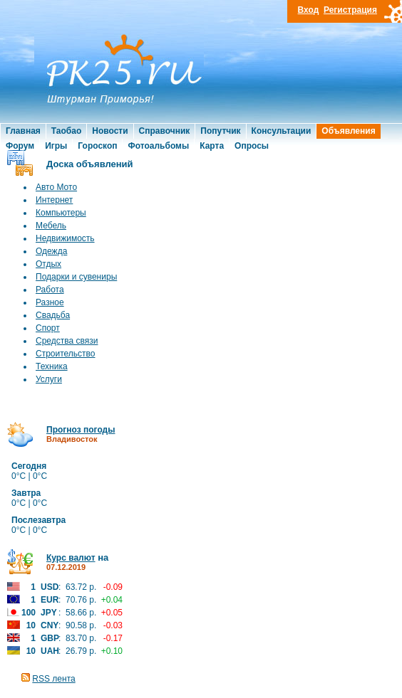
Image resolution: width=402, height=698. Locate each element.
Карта (212, 146)
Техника (52, 366)
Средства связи (67, 341)
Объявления (348, 131)
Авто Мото (56, 187)
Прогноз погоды (80, 430)
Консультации (281, 131)
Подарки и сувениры (76, 277)
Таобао (66, 131)
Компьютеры (61, 213)
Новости (110, 131)
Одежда (51, 251)
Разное (50, 302)
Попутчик (220, 131)
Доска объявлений (89, 164)
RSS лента (53, 679)
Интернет (54, 200)
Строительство (66, 354)
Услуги (49, 379)
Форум (20, 146)
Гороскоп (97, 146)
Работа (50, 290)
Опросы (251, 146)
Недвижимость (65, 238)
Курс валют (71, 558)
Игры (56, 146)
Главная (23, 131)
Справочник (164, 131)
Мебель (51, 226)
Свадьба (53, 315)
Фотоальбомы (158, 146)
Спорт (48, 328)
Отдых (48, 264)
